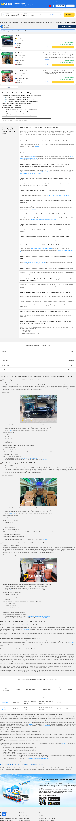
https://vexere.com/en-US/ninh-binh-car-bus (33, 538)
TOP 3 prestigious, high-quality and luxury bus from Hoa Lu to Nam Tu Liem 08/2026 (21, 95)
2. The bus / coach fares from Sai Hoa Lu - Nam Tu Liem (18, 111)
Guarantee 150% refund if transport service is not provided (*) (22, 4)
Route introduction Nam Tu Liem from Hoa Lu (12, 107)
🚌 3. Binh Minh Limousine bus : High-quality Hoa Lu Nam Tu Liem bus (21, 101)
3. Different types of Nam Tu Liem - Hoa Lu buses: (16, 113)
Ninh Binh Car (12, 513)
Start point (7, 13)
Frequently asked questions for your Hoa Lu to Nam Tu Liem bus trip (17, 103)
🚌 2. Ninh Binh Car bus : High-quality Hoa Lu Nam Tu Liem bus (19, 99)
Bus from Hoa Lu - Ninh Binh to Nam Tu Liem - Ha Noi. (43, 219)
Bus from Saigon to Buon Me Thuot (8, 818)
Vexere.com (37, 146)
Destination (25, 13)
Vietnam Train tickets (24, 815)
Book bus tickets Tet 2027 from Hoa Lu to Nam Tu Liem (14, 120)
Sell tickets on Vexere (58, 2)
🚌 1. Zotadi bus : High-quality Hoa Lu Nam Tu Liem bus (18, 97)
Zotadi (10, 430)
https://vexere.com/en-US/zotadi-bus (28, 458)
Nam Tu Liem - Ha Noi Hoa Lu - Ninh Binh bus (41, 248)
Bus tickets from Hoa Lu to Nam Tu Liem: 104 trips (17, 93)
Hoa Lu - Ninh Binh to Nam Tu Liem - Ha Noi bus (60, 195)
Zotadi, (43, 171)
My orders (49, 2)
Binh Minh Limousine (57, 171)
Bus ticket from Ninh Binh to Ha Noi (17, 20)
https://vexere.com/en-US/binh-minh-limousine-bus (38, 616)
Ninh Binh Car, (48, 171)
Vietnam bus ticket (4, 20)
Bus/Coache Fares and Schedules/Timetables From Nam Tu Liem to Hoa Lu (19, 116)
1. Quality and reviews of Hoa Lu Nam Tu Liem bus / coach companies (21, 109)
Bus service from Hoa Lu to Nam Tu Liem (11, 105)
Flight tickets (43, 813)
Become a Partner (70, 2)
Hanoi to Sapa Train (24, 818)
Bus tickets (3, 813)
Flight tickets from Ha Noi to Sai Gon (47, 818)
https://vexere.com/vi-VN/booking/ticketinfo (39, 758)
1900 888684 (45, 459)
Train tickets (23, 813)
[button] (47, 127)
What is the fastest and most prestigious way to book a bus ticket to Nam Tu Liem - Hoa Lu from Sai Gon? (26, 118)
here (26, 761)
